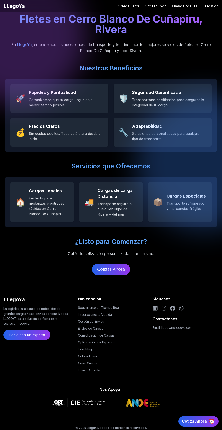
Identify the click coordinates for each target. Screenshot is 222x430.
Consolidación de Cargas (96, 335)
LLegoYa (14, 6)
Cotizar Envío (156, 6)
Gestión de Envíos (91, 321)
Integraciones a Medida (95, 314)
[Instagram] (163, 308)
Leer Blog (210, 6)
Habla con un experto (27, 335)
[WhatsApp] (181, 308)
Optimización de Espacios (96, 342)
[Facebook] (172, 308)
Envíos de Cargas (90, 328)
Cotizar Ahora (111, 269)
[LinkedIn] (155, 308)
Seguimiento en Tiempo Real (98, 307)
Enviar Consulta (184, 6)
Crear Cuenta (129, 6)
